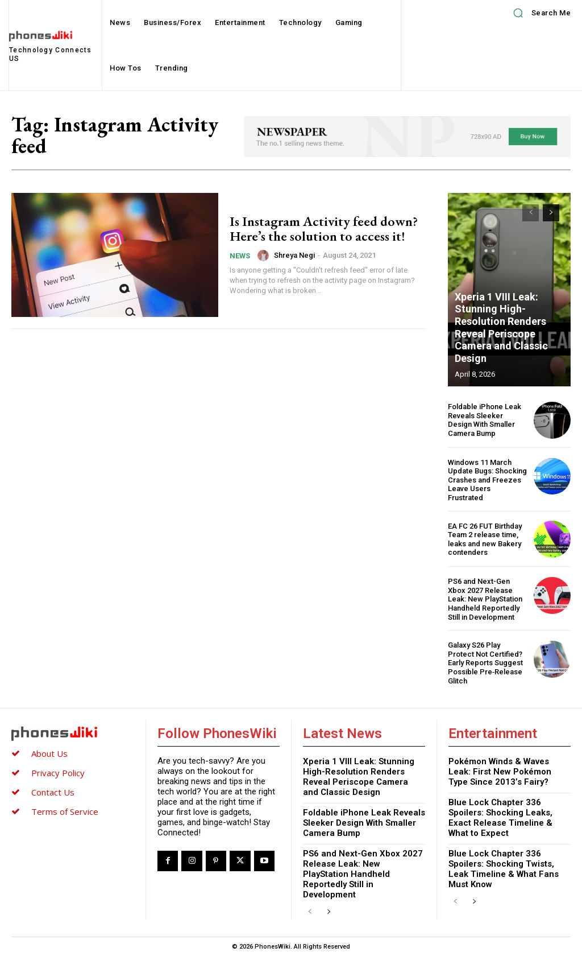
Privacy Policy (58, 772)
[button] (538, 13)
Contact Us (52, 792)
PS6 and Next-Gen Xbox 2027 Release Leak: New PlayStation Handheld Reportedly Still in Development (485, 599)
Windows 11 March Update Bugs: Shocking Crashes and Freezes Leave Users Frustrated (487, 480)
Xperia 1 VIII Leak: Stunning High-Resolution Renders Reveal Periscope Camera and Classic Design (501, 327)
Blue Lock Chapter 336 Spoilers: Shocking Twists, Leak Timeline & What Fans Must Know (503, 868)
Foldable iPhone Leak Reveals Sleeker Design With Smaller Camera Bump (484, 420)
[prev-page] (530, 212)
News (240, 256)
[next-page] (551, 212)
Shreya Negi (294, 255)
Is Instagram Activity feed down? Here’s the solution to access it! (324, 228)
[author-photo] (264, 255)
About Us (49, 753)
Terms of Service (64, 811)
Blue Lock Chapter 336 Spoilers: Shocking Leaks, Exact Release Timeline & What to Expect (500, 817)
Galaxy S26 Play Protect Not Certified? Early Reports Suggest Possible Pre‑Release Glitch (485, 663)
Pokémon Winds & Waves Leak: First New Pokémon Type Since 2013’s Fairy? (499, 771)
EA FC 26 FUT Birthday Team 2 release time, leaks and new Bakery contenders (485, 539)
